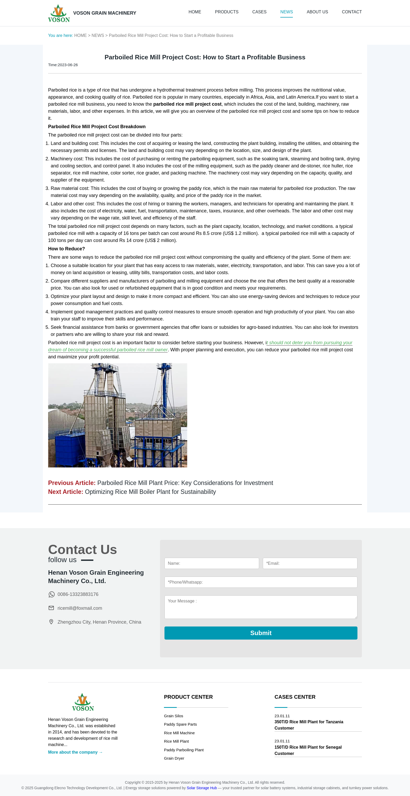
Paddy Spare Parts (180, 724)
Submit (260, 632)
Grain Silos (173, 716)
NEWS (286, 12)
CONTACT (352, 12)
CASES (259, 12)
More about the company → (75, 752)
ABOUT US (317, 12)
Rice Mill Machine (179, 733)
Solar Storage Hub (202, 788)
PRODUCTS (226, 12)
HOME (195, 12)
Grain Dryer (174, 758)
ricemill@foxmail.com (80, 608)
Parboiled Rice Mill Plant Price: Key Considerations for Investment (185, 482)
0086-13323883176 (78, 594)
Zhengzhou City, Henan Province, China (99, 622)
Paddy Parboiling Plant (184, 750)
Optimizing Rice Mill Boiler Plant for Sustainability (150, 491)
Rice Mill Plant (176, 741)
